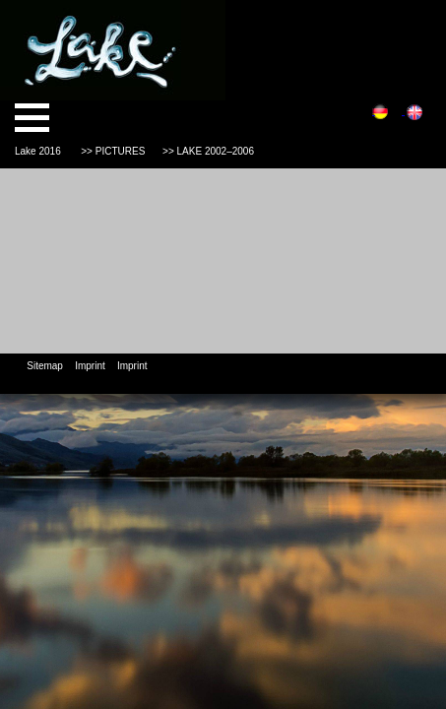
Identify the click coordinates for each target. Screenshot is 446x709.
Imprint (90, 365)
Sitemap (45, 365)
